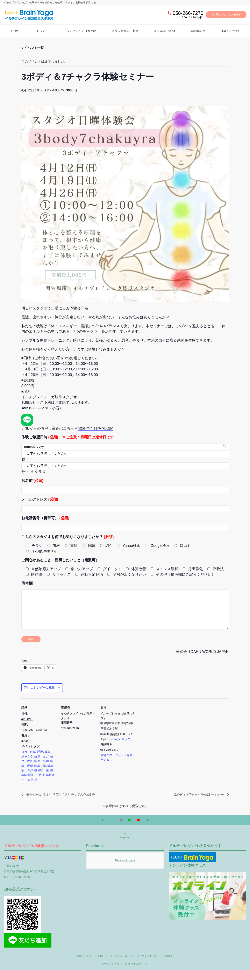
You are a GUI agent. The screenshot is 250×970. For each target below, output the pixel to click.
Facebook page (125, 860)
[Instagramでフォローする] (120, 820)
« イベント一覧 (32, 48)
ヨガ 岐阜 (28, 751)
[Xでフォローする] (102, 820)
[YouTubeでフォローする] (138, 820)
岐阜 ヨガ (41, 756)
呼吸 (40, 751)
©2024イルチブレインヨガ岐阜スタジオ (125, 964)
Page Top (125, 835)
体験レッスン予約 (226, 14)
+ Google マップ (119, 739)
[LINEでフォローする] (129, 820)
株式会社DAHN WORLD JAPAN (202, 652)
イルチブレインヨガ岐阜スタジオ (31, 846)
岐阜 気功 (41, 761)
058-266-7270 (188, 13)
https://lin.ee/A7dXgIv (95, 428)
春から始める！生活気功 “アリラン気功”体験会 (60, 794)
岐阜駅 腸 (41, 770)
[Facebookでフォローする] (111, 820)
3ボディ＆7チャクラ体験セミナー (199, 794)
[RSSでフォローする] (147, 820)
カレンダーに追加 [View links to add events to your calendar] (43, 687)
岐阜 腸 (40, 765)
